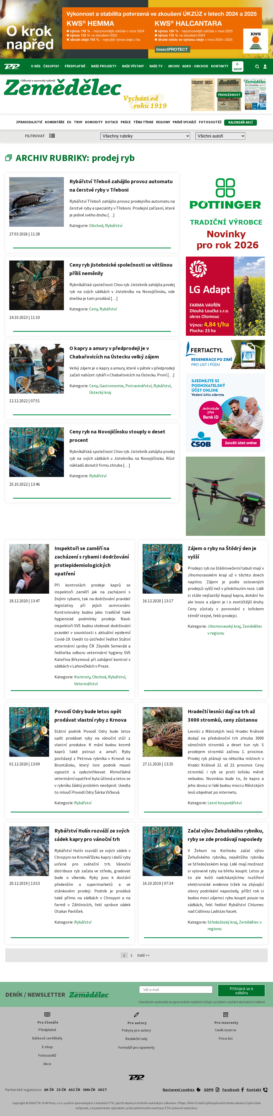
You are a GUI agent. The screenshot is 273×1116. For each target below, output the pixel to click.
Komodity (93, 122)
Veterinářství (86, 683)
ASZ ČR (74, 1089)
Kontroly (82, 676)
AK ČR (49, 1089)
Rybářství (113, 225)
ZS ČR (61, 1089)
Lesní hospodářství (225, 802)
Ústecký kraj (100, 392)
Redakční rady (136, 1038)
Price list (226, 1038)
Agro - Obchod (195, 66)
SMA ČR (89, 1089)
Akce (47, 1063)
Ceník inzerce (225, 1030)
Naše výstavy (134, 66)
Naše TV (157, 66)
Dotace (111, 122)
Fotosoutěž (210, 122)
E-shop (47, 1046)
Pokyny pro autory (136, 1030)
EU (69, 122)
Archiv (174, 66)
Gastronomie (112, 385)
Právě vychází (184, 122)
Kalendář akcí (240, 122)
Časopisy (52, 66)
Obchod (96, 225)
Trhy (78, 122)
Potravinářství (138, 385)
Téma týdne (143, 122)
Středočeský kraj (222, 922)
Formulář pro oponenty (136, 1047)
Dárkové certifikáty (47, 1038)
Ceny (93, 308)
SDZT (102, 1089)
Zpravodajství (29, 122)
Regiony (163, 122)
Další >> (144, 955)
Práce (126, 122)
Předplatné (76, 66)
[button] (241, 991)
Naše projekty (105, 66)
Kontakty (219, 66)
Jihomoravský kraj (224, 626)
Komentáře (54, 122)
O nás (36, 66)
